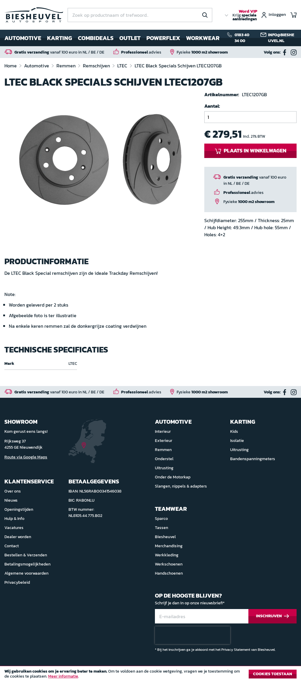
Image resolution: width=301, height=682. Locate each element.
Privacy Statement (235, 649)
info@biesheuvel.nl (281, 38)
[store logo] (33, 14)
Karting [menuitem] (59, 38)
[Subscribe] (272, 616)
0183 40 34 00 (242, 38)
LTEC (122, 65)
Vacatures (14, 528)
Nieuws (11, 500)
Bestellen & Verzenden (25, 555)
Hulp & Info (14, 518)
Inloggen (277, 15)
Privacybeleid (17, 582)
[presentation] (192, 635)
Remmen (66, 65)
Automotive (37, 65)
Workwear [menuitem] (203, 38)
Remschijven (97, 65)
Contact (11, 546)
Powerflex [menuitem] (163, 38)
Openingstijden (18, 509)
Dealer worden (17, 537)
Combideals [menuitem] (95, 38)
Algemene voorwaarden (26, 573)
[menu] (112, 38)
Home (11, 65)
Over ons (12, 491)
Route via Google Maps (25, 457)
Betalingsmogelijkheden (27, 564)
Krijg (245, 15)
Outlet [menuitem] (130, 38)
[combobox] (140, 15)
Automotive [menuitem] (22, 38)
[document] (150, 675)
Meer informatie (63, 676)
